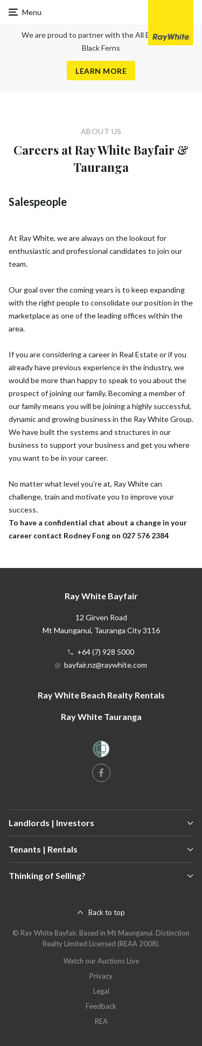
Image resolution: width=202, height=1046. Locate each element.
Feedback (101, 1006)
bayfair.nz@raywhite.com (105, 664)
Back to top (106, 912)
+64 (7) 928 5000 (105, 651)
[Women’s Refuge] (101, 750)
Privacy (101, 976)
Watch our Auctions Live (101, 961)
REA (101, 1021)
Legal (101, 991)
